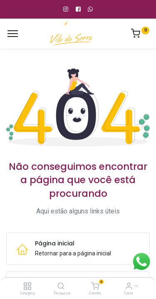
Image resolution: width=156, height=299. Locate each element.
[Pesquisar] (61, 286)
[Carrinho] (95, 286)
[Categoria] (27, 286)
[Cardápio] (13, 34)
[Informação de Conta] (129, 286)
